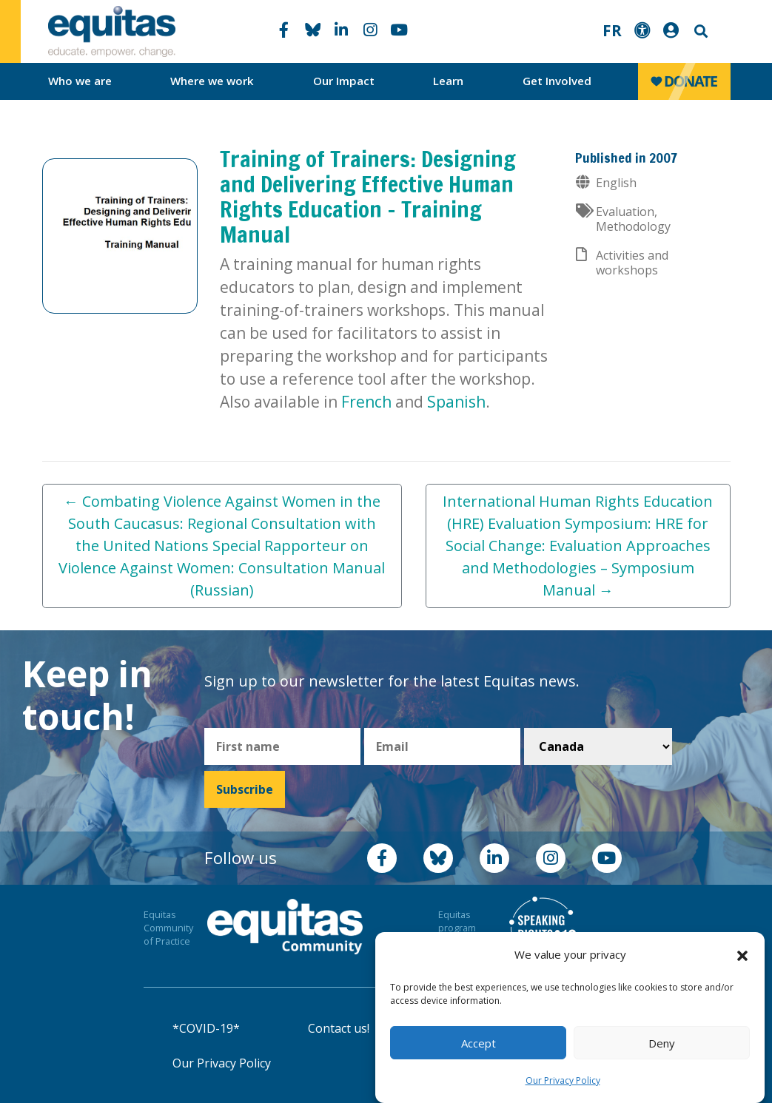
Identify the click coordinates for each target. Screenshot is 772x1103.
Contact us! (338, 1028)
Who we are (80, 80)
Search (699, 31)
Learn (448, 80)
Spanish (456, 401)
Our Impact (344, 80)
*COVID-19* (206, 1028)
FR (612, 30)
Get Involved (557, 80)
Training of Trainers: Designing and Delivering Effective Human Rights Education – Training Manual (368, 196)
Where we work (212, 80)
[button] (742, 955)
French (366, 401)
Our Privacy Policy (563, 1080)
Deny (661, 1043)
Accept (478, 1043)
